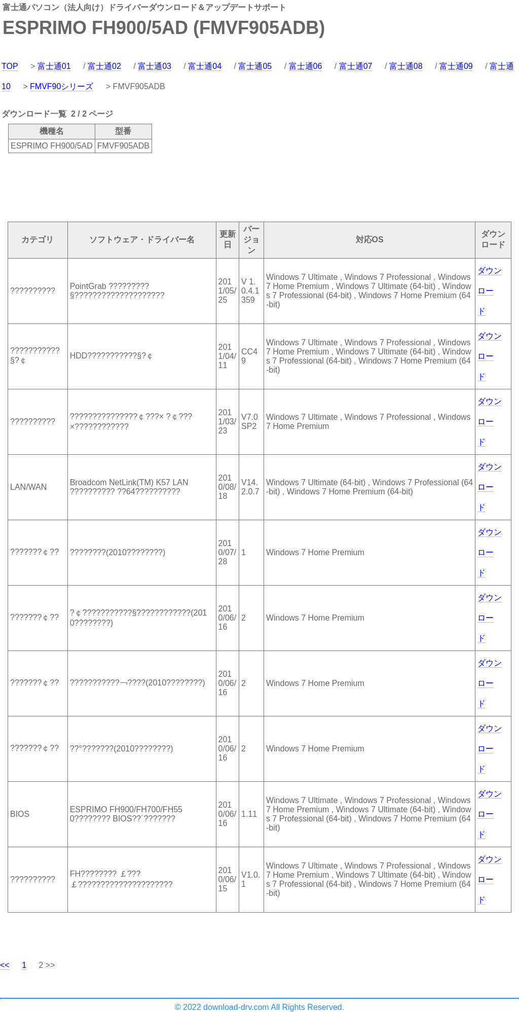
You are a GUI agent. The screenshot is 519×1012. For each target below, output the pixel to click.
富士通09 (456, 66)
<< (5, 965)
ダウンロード (489, 290)
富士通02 (104, 66)
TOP (10, 66)
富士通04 (204, 66)
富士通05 (255, 66)
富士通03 (154, 66)
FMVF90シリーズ (61, 86)
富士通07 (356, 66)
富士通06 (305, 66)
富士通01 (54, 66)
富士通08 (406, 66)
